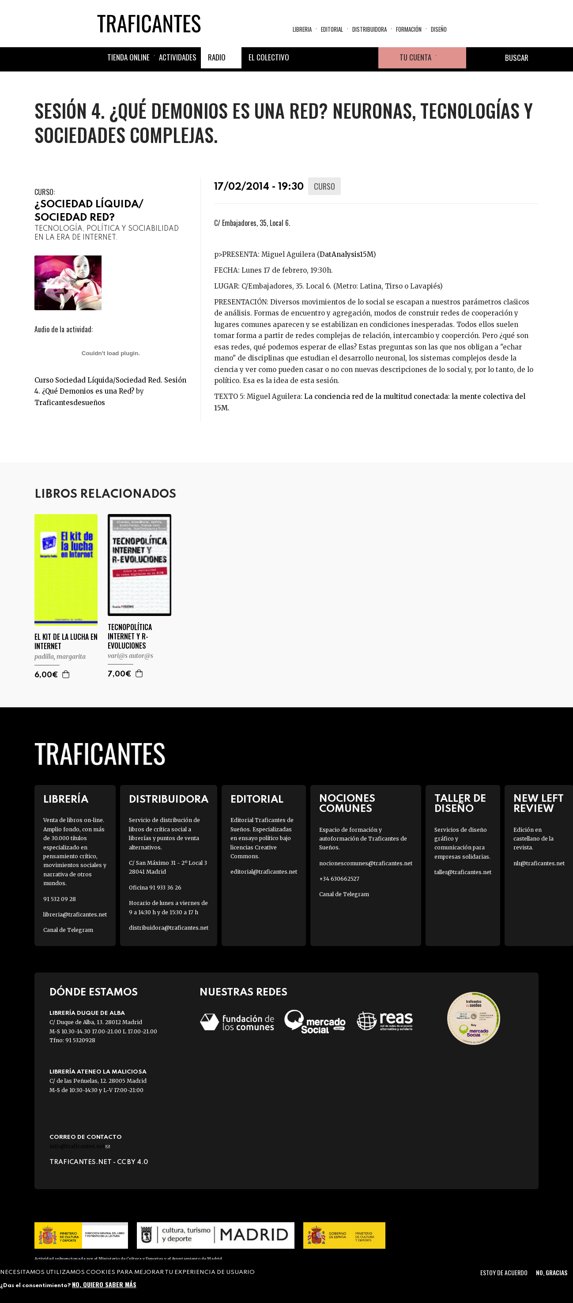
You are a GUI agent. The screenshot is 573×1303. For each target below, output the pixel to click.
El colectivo (269, 57)
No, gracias (551, 1272)
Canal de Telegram (68, 930)
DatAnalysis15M (346, 254)
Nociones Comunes (347, 804)
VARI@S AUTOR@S (130, 656)
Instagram (346, 58)
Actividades (177, 57)
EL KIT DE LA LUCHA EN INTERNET (66, 641)
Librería (65, 800)
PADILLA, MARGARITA (60, 657)
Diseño (439, 29)
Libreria (302, 29)
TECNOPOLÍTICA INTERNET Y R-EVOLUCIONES (130, 636)
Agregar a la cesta (66, 674)
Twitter (325, 58)
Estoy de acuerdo (504, 1272)
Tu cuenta (415, 57)
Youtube (367, 58)
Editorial (332, 29)
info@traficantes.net (79, 1146)
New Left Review (538, 804)
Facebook (304, 58)
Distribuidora (369, 29)
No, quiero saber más (104, 1284)
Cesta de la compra (451, 58)
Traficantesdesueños (69, 402)
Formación (409, 29)
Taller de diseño (460, 804)
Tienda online (128, 57)
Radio (217, 57)
